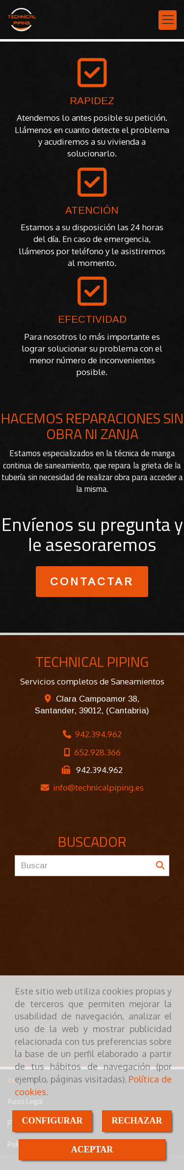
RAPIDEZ (92, 100)
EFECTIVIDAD (92, 319)
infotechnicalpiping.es (98, 787)
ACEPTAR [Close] (92, 1149)
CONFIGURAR (52, 1121)
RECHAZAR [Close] (137, 1121)
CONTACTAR (92, 581)
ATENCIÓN (92, 210)
